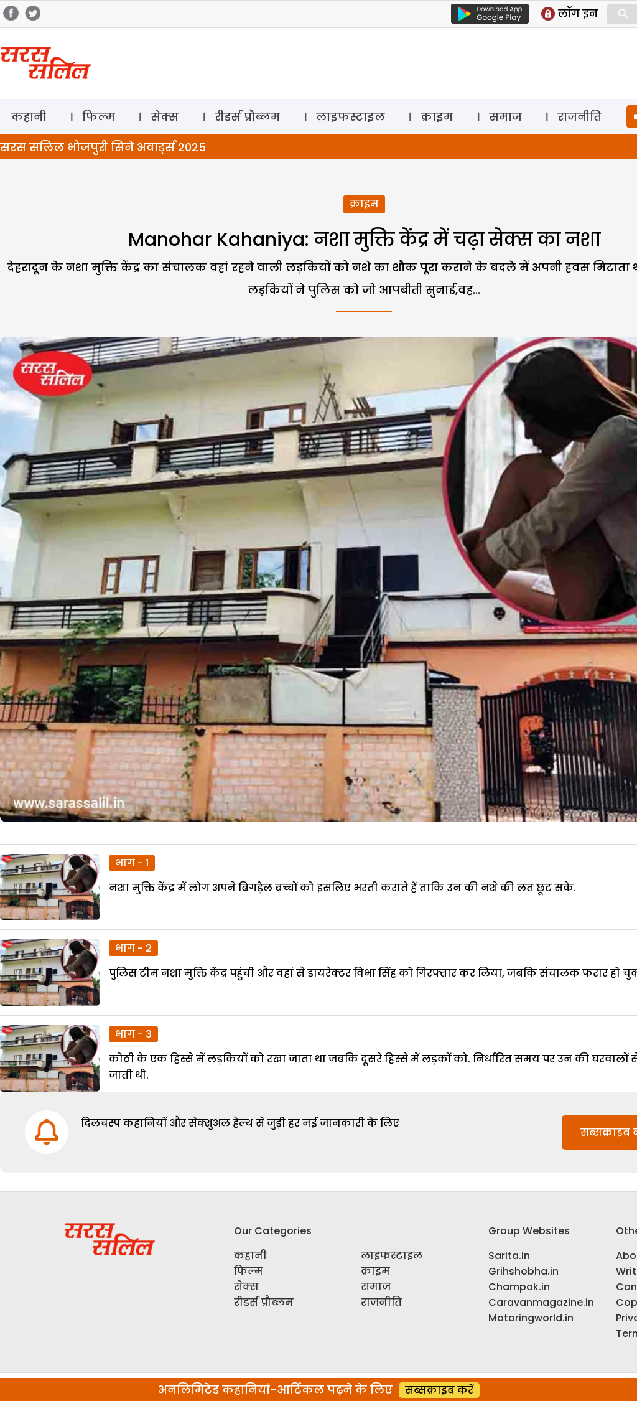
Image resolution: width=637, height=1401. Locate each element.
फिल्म (98, 116)
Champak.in (519, 1287)
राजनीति (579, 116)
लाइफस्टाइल (350, 116)
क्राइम (437, 116)
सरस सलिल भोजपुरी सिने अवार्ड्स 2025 (103, 147)
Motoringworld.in (531, 1318)
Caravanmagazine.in (541, 1302)
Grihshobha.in (523, 1271)
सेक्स (165, 116)
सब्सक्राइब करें (439, 1390)
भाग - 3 (133, 1034)
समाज (505, 116)
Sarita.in (509, 1256)
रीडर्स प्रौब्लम (247, 116)
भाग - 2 (133, 948)
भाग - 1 (132, 863)
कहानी (28, 116)
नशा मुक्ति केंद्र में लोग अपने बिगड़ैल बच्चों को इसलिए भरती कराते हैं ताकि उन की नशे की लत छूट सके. (344, 888)
